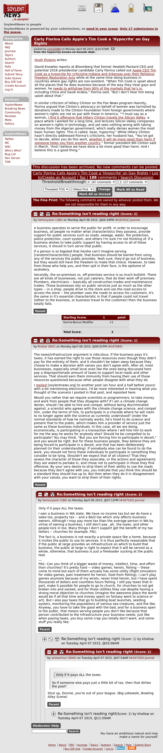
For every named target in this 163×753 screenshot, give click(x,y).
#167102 (126, 500)
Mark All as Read (130, 189)
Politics (9, 123)
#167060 (115, 346)
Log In (9, 89)
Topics (9, 55)
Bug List (10, 154)
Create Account (15, 85)
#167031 (122, 220)
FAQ (7, 47)
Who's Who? (13, 150)
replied (41, 385)
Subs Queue (13, 78)
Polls (8, 66)
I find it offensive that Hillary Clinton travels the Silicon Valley (96, 117)
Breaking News (15, 108)
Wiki (7, 146)
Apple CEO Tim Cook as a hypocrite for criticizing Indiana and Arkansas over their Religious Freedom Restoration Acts (95, 73)
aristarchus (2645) (63, 658)
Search (9, 62)
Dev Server (12, 158)
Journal (135, 220)
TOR (7, 162)
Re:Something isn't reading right (85, 214)
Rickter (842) (46, 346)
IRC (7, 142)
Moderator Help (46, 725)
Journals (10, 51)
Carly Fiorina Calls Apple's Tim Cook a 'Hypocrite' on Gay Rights (90, 173)
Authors (10, 59)
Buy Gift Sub (13, 81)
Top (82, 177)
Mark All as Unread (95, 194)
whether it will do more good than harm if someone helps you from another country (95, 141)
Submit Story (14, 74)
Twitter (9, 139)
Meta (8, 120)
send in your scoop (102, 28)
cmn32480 (54, 49)
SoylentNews (16, 12)
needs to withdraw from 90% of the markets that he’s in (97, 88)
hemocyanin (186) (50, 220)
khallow (148, 639)
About (9, 43)
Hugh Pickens (45, 60)
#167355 (136, 658)
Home (52, 744)
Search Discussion (136, 177)
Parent (40, 311)
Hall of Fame (13, 70)
